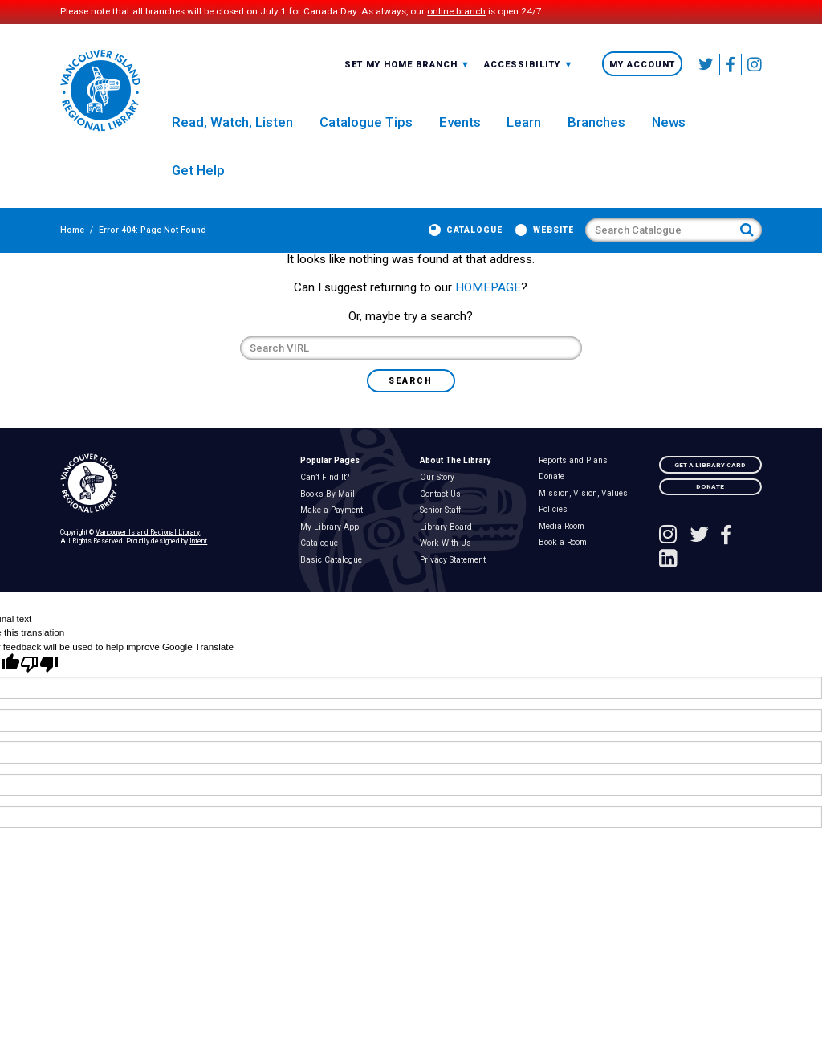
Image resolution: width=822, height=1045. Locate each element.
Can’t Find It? (327, 501)
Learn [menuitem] (524, 128)
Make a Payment (334, 534)
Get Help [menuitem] (198, 176)
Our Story (439, 501)
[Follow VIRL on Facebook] (731, 67)
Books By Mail (330, 517)
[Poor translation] (39, 690)
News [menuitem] (669, 128)
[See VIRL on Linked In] (668, 586)
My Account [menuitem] (642, 68)
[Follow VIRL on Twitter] (706, 67)
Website (553, 236)
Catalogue (474, 236)
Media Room (565, 550)
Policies (556, 533)
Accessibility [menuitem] (528, 68)
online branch (456, 12)
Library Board (448, 550)
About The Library (455, 483)
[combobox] (407, 67)
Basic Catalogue (334, 583)
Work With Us (448, 566)
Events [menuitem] (460, 128)
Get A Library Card (710, 488)
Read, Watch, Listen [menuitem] (232, 128)
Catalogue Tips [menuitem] (366, 128)
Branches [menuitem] (596, 128)
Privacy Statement (455, 583)
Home (72, 236)
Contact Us (443, 517)
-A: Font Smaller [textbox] (528, 67)
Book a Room (566, 566)
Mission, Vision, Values (587, 517)
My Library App (332, 550)
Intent (198, 564)
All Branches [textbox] (382, 67)
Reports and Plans (576, 484)
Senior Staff (443, 534)
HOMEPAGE (488, 310)
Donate (555, 500)
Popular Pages (330, 483)
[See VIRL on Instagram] (752, 67)
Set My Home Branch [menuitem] (407, 68)
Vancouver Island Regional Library (148, 555)
